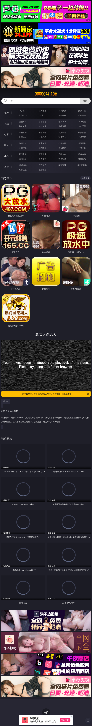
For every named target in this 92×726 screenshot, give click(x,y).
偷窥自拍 (23, 143)
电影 (6, 134)
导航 (6, 166)
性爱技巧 (82, 158)
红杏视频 (23, 169)
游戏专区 (82, 110)
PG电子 (23, 110)
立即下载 (65, 720)
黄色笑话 (62, 158)
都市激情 (23, 154)
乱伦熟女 (62, 137)
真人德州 (42, 110)
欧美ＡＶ (62, 121)
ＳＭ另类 (82, 126)
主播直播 (62, 126)
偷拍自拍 (42, 132)
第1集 (5, 401)
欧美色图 (62, 143)
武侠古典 (82, 154)
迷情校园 (23, 158)
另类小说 (42, 158)
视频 (6, 123)
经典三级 (42, 137)
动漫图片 (82, 143)
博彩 (6, 112)
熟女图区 (62, 148)
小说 (6, 156)
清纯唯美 (42, 148)
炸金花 (42, 115)
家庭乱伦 (42, 154)
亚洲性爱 (23, 132)
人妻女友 (62, 154)
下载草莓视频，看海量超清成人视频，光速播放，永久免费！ (54, 394)
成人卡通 (62, 132)
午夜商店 (42, 165)
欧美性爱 (82, 132)
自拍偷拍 (42, 121)
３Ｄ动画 (82, 121)
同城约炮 (23, 165)
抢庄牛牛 (82, 115)
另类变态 (82, 137)
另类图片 (82, 148)
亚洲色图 (42, 143)
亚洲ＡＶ (23, 121)
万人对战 (62, 110)
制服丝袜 (23, 137)
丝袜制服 (42, 126)
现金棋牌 (62, 115)
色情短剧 (42, 169)
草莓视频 (62, 165)
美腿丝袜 (23, 148)
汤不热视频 (82, 165)
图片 (6, 145)
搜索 (85, 100)
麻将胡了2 (22, 115)
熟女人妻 (23, 126)
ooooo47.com (46, 94)
